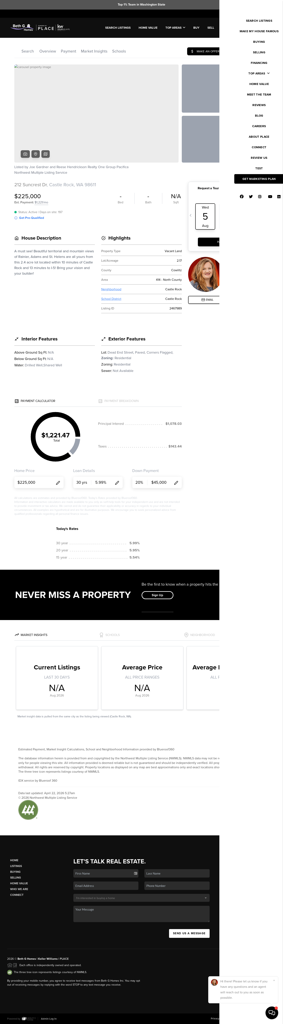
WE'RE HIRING (259, 27)
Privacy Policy (219, 1018)
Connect (16, 895)
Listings (16, 866)
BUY (196, 27)
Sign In (267, 14)
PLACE (64, 959)
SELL (210, 27)
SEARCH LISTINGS (118, 27)
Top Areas (175, 27)
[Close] (274, 980)
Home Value (148, 27)
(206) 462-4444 (248, 906)
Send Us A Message (189, 933)
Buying (15, 872)
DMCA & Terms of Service (246, 1018)
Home (14, 860)
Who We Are (19, 889)
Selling (15, 877)
